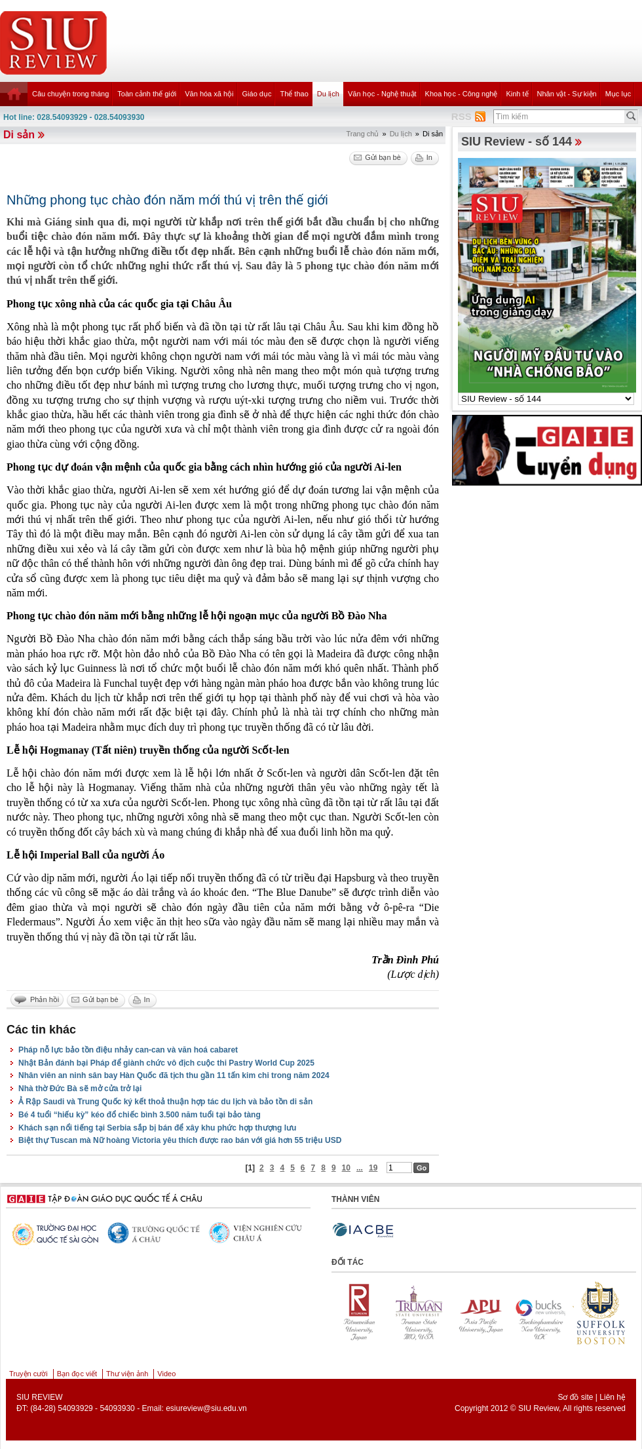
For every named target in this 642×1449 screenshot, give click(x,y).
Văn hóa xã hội (209, 94)
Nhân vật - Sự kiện (567, 94)
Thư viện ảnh (127, 1374)
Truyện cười (28, 1374)
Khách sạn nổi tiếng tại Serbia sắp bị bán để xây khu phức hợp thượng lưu (157, 1127)
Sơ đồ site (575, 1397)
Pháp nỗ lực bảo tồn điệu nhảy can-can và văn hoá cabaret (128, 1049)
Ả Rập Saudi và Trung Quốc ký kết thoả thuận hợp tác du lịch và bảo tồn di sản (165, 1101)
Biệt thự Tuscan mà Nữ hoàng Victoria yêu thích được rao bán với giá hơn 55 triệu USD (179, 1140)
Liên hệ (612, 1397)
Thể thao (294, 94)
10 (346, 1167)
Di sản (19, 134)
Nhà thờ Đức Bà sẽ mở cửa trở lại (80, 1088)
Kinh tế (517, 94)
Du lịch (328, 94)
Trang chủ (362, 134)
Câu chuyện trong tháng (70, 94)
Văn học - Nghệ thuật (382, 94)
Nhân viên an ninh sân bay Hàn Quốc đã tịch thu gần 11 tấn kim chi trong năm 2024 (174, 1075)
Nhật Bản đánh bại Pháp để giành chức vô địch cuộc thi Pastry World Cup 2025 (166, 1063)
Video (166, 1374)
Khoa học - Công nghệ (461, 94)
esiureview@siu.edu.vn (206, 1408)
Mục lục (618, 94)
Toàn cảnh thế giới (146, 94)
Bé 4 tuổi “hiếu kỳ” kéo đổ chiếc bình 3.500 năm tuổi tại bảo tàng (139, 1114)
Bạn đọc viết (77, 1374)
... (359, 1167)
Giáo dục (257, 94)
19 (373, 1167)
